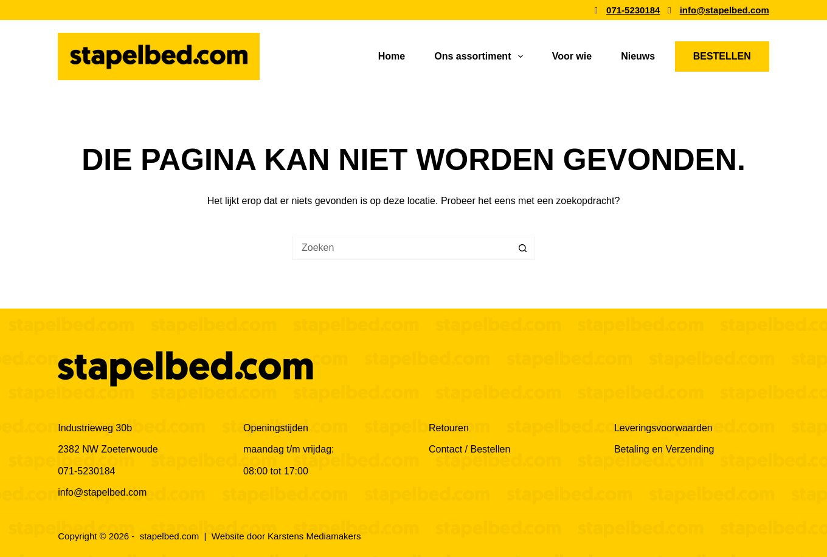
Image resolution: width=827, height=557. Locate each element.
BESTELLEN (722, 56)
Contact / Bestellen (469, 449)
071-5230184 (86, 471)
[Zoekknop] (523, 248)
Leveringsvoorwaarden (663, 428)
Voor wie (572, 56)
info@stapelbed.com (102, 492)
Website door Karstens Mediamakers (286, 536)
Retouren (449, 428)
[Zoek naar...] (401, 248)
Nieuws (638, 56)
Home (391, 56)
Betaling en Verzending (664, 449)
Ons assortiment (480, 56)
